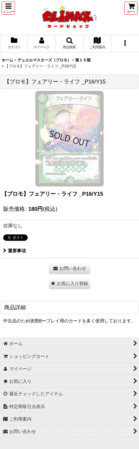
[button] (8, 8)
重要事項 (14, 250)
